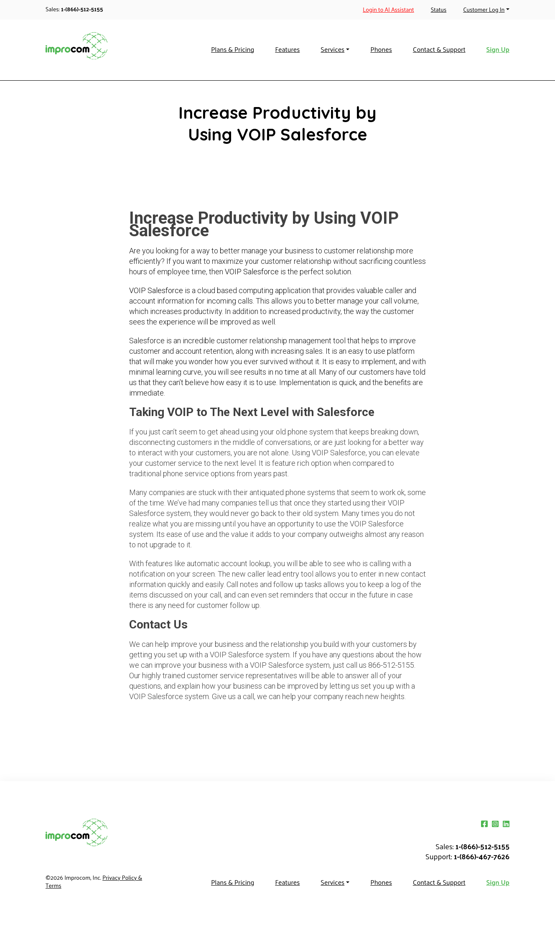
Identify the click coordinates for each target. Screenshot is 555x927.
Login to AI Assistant (388, 10)
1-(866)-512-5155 (82, 9)
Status (439, 10)
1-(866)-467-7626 (481, 856)
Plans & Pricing (232, 49)
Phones (381, 49)
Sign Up (497, 49)
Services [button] (332, 49)
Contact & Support (439, 49)
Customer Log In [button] (483, 10)
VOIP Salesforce (252, 271)
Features (287, 49)
